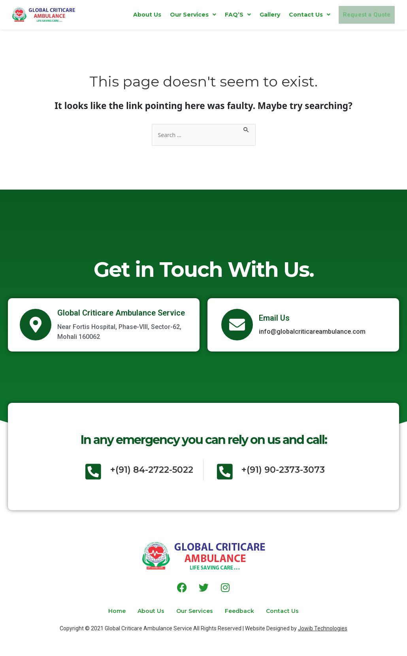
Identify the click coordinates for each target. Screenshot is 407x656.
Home (101, 611)
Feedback (247, 611)
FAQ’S (217, 14)
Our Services (172, 14)
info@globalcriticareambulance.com (312, 332)
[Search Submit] (251, 129)
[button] (172, 14)
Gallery (249, 14)
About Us (127, 14)
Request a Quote (356, 15)
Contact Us (289, 14)
